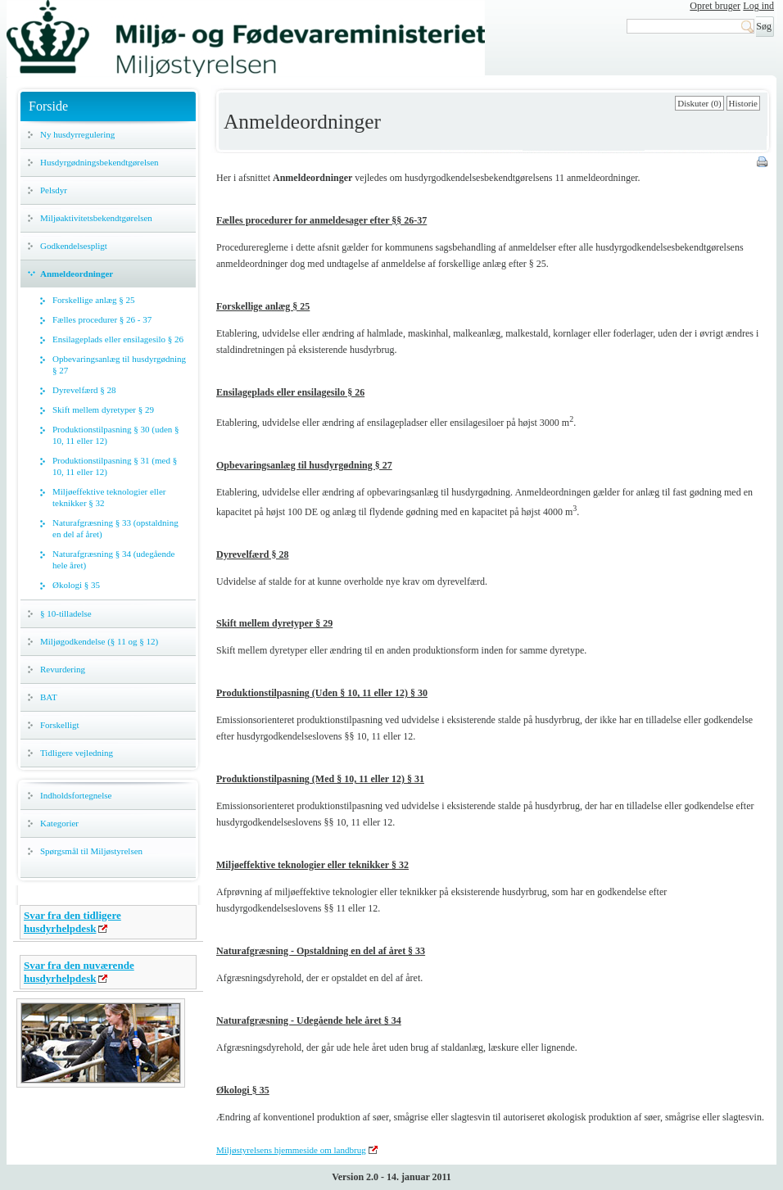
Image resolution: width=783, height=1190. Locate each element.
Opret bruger (715, 5)
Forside (48, 106)
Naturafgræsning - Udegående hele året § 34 (308, 1020)
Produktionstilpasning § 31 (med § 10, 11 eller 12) (114, 466)
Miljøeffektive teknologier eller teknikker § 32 (108, 497)
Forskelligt (59, 725)
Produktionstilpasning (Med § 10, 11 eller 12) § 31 (320, 779)
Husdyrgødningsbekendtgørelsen (99, 162)
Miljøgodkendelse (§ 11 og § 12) (99, 641)
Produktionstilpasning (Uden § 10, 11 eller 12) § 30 (322, 693)
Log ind (758, 5)
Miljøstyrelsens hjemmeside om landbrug (291, 1150)
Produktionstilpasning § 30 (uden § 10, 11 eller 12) (115, 435)
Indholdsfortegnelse (75, 795)
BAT (48, 697)
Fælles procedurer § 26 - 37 (102, 319)
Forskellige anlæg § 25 (93, 300)
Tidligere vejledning (76, 753)
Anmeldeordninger (76, 273)
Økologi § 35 (76, 585)
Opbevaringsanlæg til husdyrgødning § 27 (119, 364)
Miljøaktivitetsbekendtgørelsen (96, 218)
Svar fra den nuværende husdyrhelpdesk (79, 971)
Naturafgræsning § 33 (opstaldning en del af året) (115, 528)
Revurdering (62, 669)
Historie (743, 103)
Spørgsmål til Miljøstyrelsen (91, 851)
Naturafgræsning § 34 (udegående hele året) (113, 559)
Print (763, 163)
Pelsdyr (53, 190)
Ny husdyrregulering (77, 134)
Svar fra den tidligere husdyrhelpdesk (72, 921)
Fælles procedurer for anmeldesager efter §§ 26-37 (321, 220)
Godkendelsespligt (73, 246)
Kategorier (59, 823)
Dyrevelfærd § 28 (84, 390)
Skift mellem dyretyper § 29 (103, 409)
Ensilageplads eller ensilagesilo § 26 (117, 339)
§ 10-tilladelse (66, 613)
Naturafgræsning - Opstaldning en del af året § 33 (320, 951)
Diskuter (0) (699, 103)
